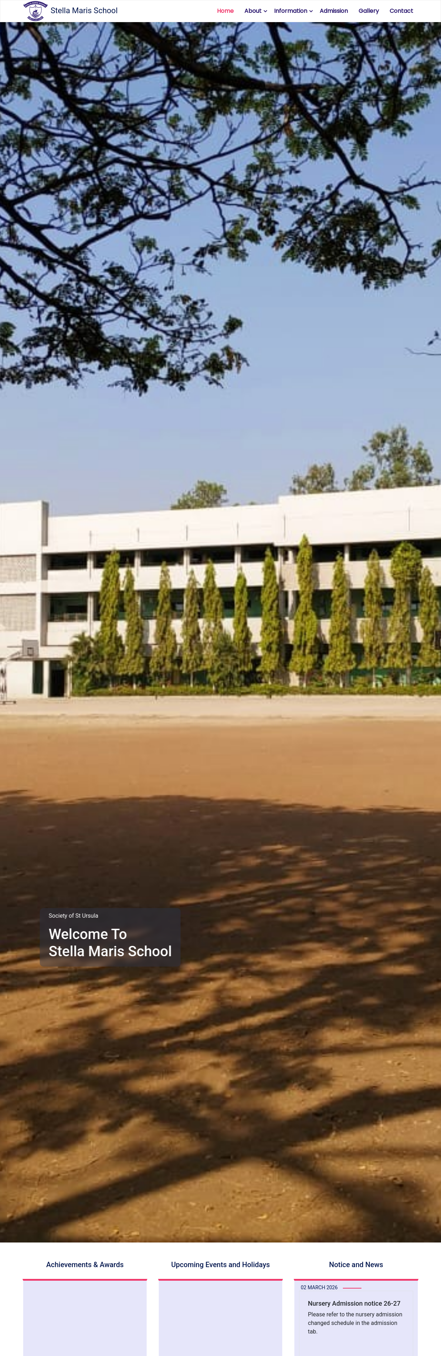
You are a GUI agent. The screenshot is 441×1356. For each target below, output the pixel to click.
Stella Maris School (70, 11)
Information (290, 11)
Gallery (369, 11)
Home (225, 11)
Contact (401, 11)
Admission (334, 11)
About (253, 11)
